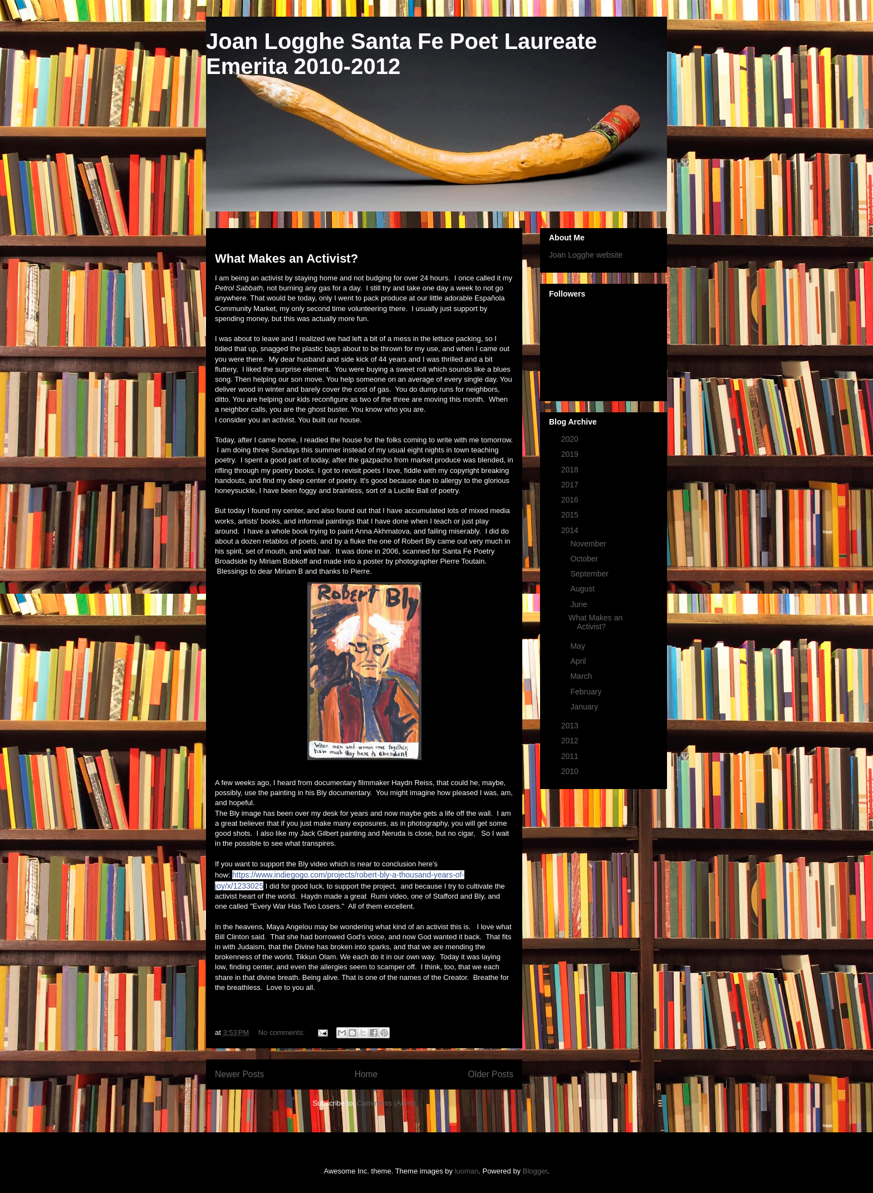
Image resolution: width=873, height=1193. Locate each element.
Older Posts (490, 1074)
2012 (571, 740)
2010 (571, 771)
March (582, 676)
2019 (571, 454)
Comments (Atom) (386, 1103)
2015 (571, 514)
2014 (571, 530)
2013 (571, 725)
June (579, 604)
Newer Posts (239, 1074)
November (589, 543)
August (583, 588)
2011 (571, 756)
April (579, 661)
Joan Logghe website (585, 254)
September (590, 573)
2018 (571, 469)
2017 (571, 484)
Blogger (535, 1171)
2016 (571, 499)
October (585, 558)
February (587, 691)
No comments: (282, 1032)
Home (366, 1074)
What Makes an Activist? (286, 258)
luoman (467, 1171)
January (585, 706)
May (578, 646)
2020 (571, 439)
